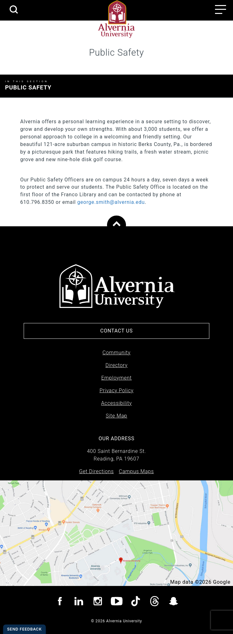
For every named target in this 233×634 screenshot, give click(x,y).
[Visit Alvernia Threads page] (154, 602)
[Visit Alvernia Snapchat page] (173, 602)
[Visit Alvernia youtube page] (117, 602)
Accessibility (116, 403)
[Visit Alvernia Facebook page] (60, 602)
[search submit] (13, 10)
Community (117, 353)
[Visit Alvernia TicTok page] (135, 602)
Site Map (116, 416)
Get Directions (96, 471)
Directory (116, 365)
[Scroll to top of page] (116, 225)
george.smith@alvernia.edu (111, 202)
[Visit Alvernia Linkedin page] (79, 602)
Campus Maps (136, 471)
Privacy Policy (116, 390)
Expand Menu (210, 85)
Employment (116, 378)
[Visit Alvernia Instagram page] (98, 602)
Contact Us (116, 331)
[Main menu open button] (220, 9)
